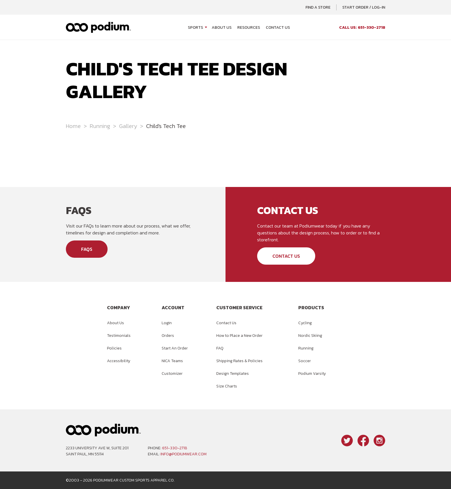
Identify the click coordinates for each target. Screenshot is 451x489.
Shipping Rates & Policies (239, 361)
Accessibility (118, 361)
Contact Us (278, 27)
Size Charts (226, 386)
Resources (248, 27)
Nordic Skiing (310, 336)
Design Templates (232, 373)
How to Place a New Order (239, 336)
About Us (222, 27)
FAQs (86, 249)
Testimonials (119, 336)
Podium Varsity (312, 373)
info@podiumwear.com (183, 454)
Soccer (304, 361)
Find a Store (317, 7)
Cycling (305, 323)
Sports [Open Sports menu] (195, 27)
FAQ (219, 348)
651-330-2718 (174, 448)
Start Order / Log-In (363, 7)
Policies (114, 348)
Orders (168, 336)
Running (100, 126)
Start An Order (175, 348)
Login (167, 323)
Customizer (172, 373)
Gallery (128, 126)
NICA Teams (172, 361)
